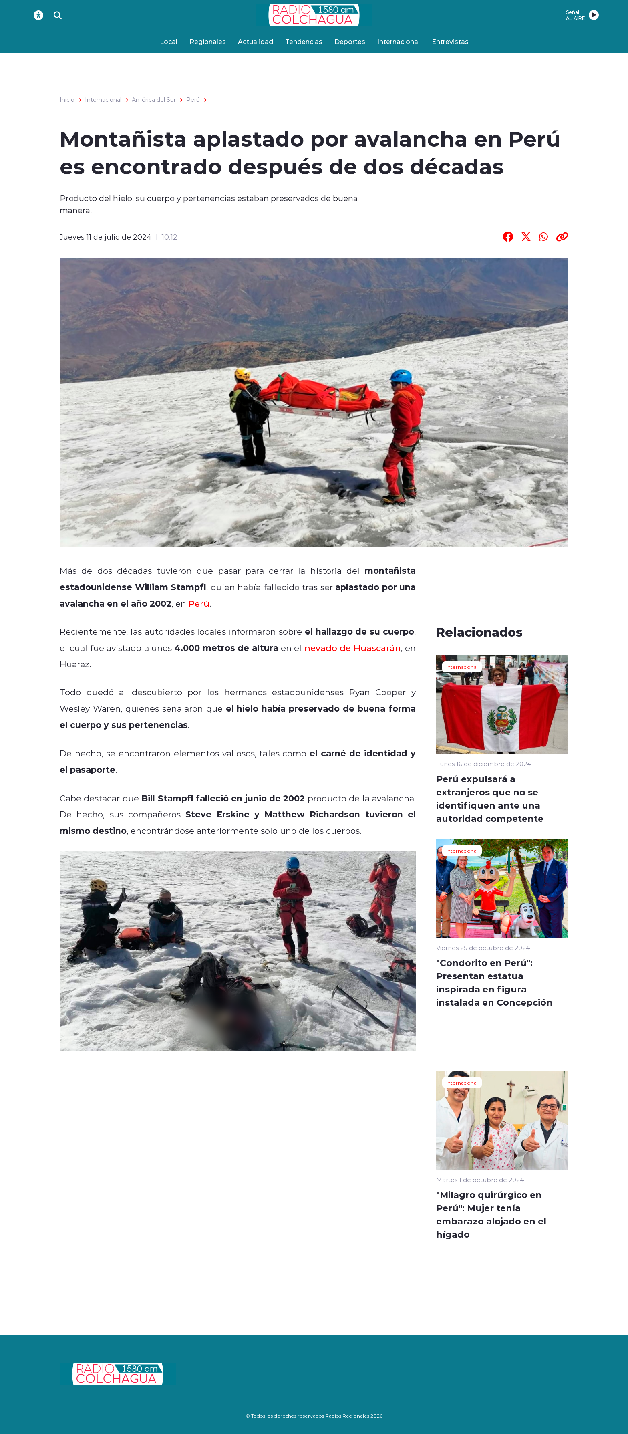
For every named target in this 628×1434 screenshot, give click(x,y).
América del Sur (154, 100)
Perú (193, 100)
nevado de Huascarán (352, 647)
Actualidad (255, 41)
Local (168, 41)
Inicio (67, 100)
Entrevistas (450, 41)
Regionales (207, 41)
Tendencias (303, 41)
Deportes (349, 41)
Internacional (398, 41)
